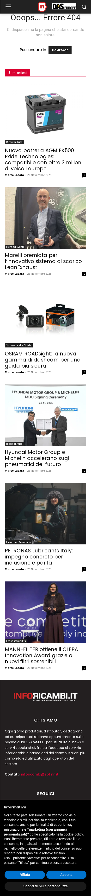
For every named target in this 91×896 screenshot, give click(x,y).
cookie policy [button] (73, 834)
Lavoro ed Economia (18, 542)
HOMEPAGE (60, 50)
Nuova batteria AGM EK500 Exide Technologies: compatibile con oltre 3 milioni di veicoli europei (43, 159)
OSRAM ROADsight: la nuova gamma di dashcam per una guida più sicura (43, 359)
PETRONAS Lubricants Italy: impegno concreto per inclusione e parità (39, 556)
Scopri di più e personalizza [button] (45, 886)
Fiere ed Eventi (15, 246)
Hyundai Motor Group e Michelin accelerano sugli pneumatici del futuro (37, 458)
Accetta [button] (66, 875)
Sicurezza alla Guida (18, 345)
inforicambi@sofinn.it (39, 774)
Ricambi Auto (14, 142)
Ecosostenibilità (16, 641)
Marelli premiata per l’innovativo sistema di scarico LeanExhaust (43, 261)
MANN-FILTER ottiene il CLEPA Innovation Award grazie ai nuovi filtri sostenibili (41, 655)
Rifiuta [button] (24, 875)
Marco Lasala (14, 175)
